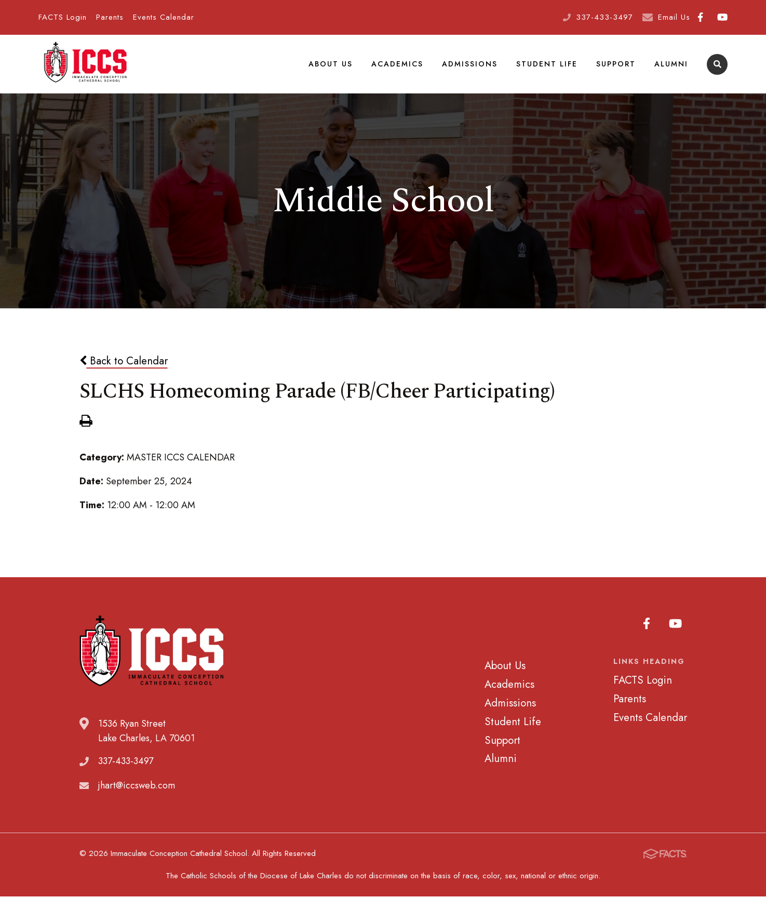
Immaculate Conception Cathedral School (85, 65)
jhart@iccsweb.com (136, 787)
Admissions (470, 64)
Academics (397, 64)
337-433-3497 (604, 17)
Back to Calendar (123, 362)
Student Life (546, 64)
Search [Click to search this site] (717, 65)
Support (616, 64)
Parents (110, 17)
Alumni (671, 64)
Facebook (700, 17)
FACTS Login (62, 17)
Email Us (674, 17)
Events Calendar (163, 17)
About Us (330, 64)
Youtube (722, 17)
